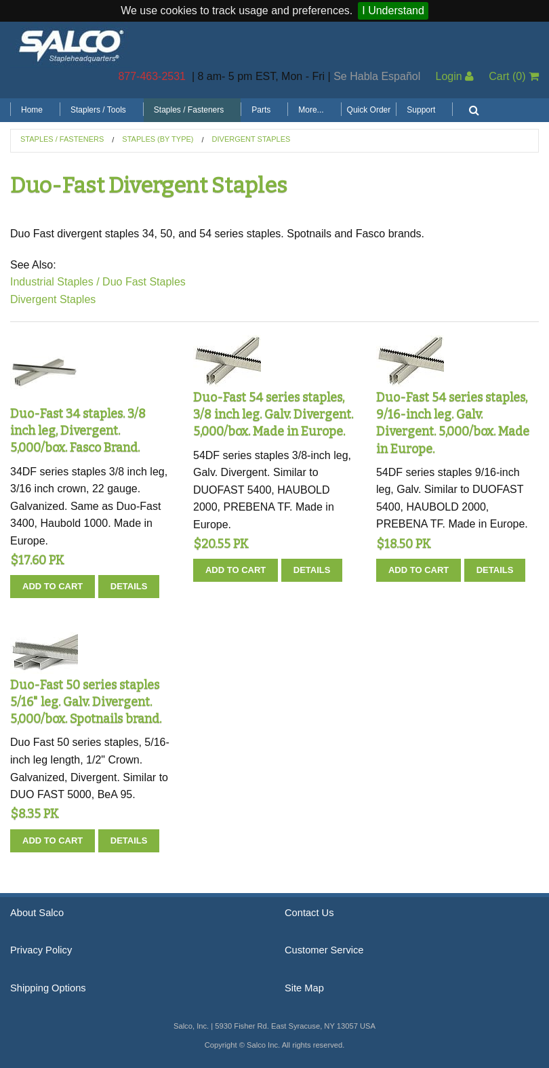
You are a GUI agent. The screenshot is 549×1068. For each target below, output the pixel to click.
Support (421, 110)
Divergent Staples (251, 139)
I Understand (393, 10)
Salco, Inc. (71, 45)
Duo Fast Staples (144, 282)
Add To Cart (52, 586)
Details (129, 586)
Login (454, 76)
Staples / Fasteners (189, 110)
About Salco (37, 912)
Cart (514, 76)
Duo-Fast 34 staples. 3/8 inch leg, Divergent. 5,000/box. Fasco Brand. (78, 430)
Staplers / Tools (98, 110)
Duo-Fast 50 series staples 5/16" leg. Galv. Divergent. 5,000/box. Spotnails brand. (85, 701)
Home (32, 110)
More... (310, 110)
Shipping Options (48, 988)
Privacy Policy (41, 950)
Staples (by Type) (157, 139)
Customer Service (324, 950)
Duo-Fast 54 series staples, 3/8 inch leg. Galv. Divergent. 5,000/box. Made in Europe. (273, 414)
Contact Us (309, 912)
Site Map (304, 988)
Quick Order (369, 110)
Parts (260, 110)
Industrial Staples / (55, 282)
